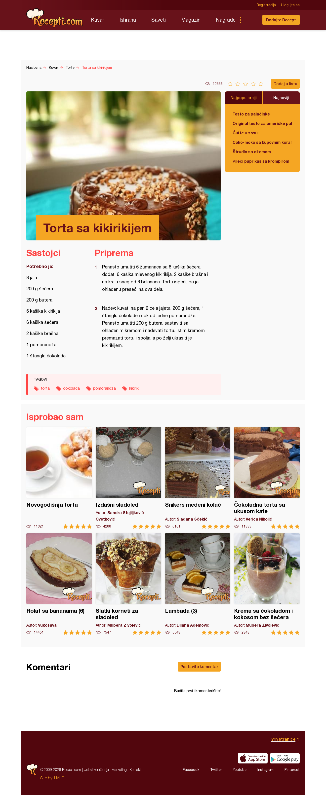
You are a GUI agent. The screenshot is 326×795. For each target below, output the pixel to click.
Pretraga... (250, 19)
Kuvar (97, 20)
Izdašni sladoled (128, 478)
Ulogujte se (290, 5)
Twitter (216, 770)
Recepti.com (54, 18)
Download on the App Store (253, 758)
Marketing (119, 769)
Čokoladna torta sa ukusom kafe (267, 478)
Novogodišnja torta (59, 478)
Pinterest (292, 770)
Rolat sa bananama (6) (59, 584)
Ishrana (128, 20)
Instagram (265, 770)
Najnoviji (281, 97)
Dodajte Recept (281, 19)
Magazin (191, 20)
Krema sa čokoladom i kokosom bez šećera (267, 584)
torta (45, 388)
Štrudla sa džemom (252, 151)
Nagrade (226, 20)
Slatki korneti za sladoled (128, 584)
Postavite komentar (199, 666)
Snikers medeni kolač (198, 478)
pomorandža (104, 388)
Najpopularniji (244, 97)
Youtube (239, 770)
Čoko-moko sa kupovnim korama (262, 142)
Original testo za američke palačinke (262, 123)
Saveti (158, 20)
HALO (59, 778)
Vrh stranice (283, 739)
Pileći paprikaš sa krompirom (261, 161)
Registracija (266, 5)
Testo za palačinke (251, 114)
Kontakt (135, 769)
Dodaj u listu (285, 83)
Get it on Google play (285, 758)
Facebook (191, 770)
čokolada (71, 388)
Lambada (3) (198, 584)
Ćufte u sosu (245, 132)
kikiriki (134, 388)
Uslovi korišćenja (96, 769)
